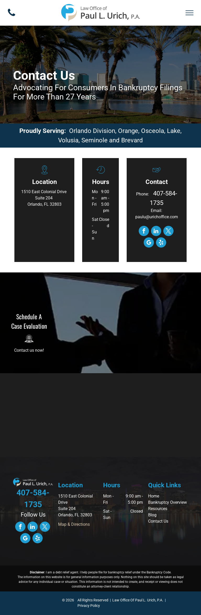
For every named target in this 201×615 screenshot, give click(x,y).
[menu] (189, 13)
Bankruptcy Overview (167, 502)
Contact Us (158, 521)
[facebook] (144, 231)
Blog (152, 514)
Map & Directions (74, 524)
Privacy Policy (88, 605)
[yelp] (161, 243)
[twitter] (168, 231)
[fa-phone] (11, 17)
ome (155, 496)
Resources (157, 508)
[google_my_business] (149, 243)
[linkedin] (156, 231)
